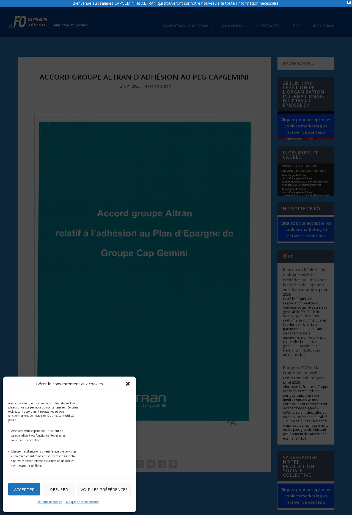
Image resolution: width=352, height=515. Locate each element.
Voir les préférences (104, 489)
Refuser (59, 489)
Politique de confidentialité (82, 502)
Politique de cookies (49, 502)
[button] (128, 383)
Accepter (24, 489)
